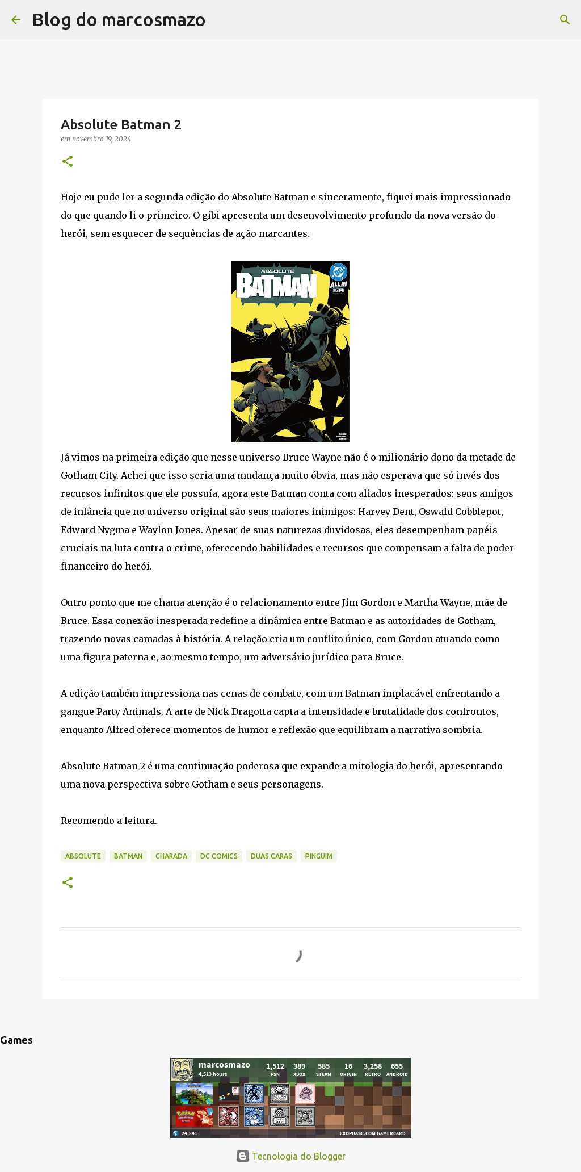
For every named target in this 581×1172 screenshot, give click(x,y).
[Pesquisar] (222, 20)
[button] (67, 162)
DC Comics (219, 856)
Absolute (83, 856)
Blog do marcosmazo (119, 19)
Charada (171, 856)
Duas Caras (271, 856)
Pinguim (318, 856)
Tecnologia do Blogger (291, 1156)
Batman (128, 856)
